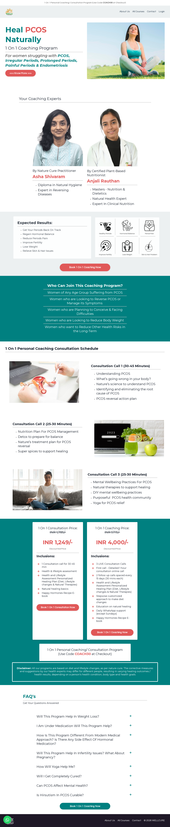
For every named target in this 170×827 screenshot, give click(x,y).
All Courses (138, 11)
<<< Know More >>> (20, 73)
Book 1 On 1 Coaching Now (85, 267)
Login (162, 11)
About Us (125, 11)
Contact (151, 11)
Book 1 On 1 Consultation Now (58, 607)
